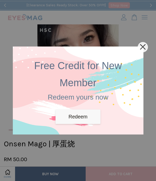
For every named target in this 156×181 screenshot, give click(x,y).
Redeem (78, 116)
